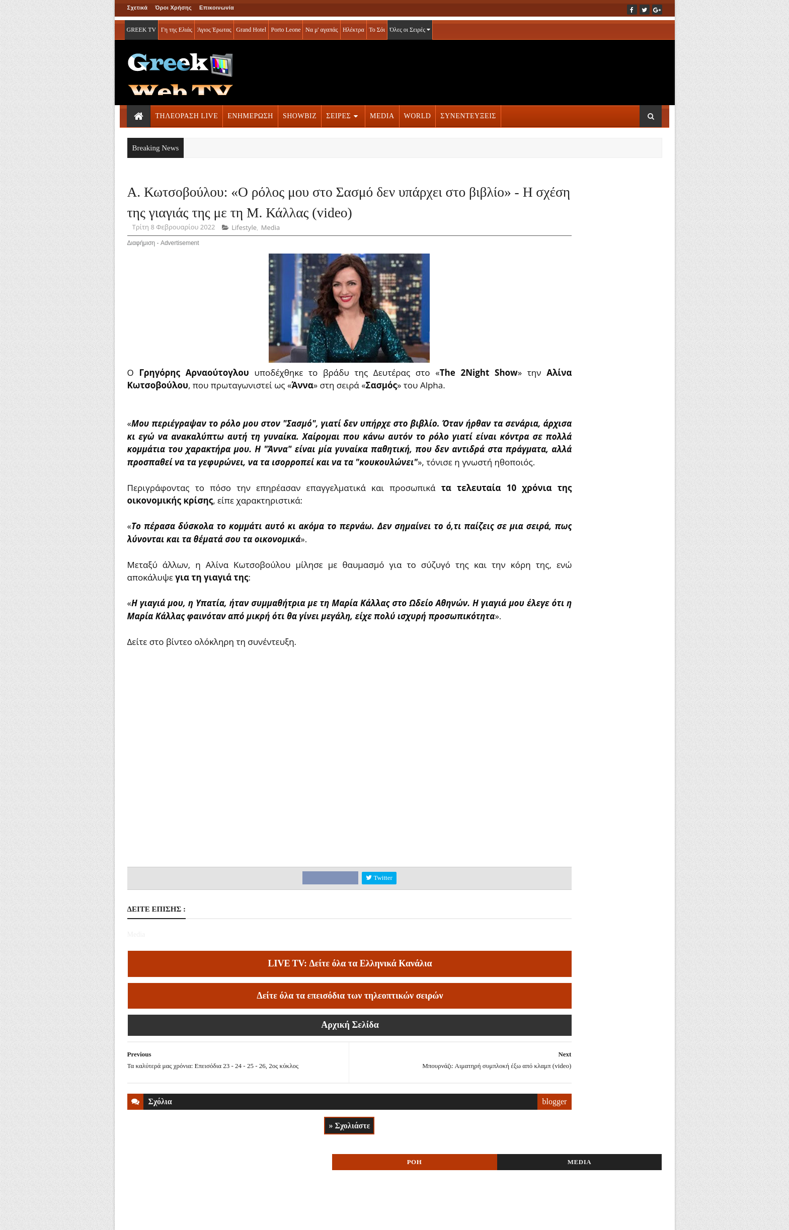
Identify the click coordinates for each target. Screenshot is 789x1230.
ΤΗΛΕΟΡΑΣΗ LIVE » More (573, 628)
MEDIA (382, 112)
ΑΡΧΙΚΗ (139, 1215)
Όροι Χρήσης (173, 8)
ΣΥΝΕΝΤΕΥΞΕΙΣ (468, 112)
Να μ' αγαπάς (321, 26)
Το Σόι (377, 26)
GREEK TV (141, 26)
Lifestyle (244, 262)
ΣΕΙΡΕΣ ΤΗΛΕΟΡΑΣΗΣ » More (580, 694)
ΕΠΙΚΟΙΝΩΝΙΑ (221, 1215)
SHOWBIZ (300, 112)
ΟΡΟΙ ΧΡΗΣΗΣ (175, 1215)
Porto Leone (285, 26)
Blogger (444, 1215)
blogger (476, 1161)
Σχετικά (137, 8)
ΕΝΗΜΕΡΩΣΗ (250, 112)
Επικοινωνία (216, 8)
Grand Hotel (251, 26)
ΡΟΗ (549, 195)
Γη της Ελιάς (176, 26)
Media (270, 262)
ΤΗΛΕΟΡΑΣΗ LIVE (186, 112)
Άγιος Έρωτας (214, 26)
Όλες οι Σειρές (409, 26)
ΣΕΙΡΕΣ (338, 112)
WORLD (417, 112)
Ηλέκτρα (353, 26)
